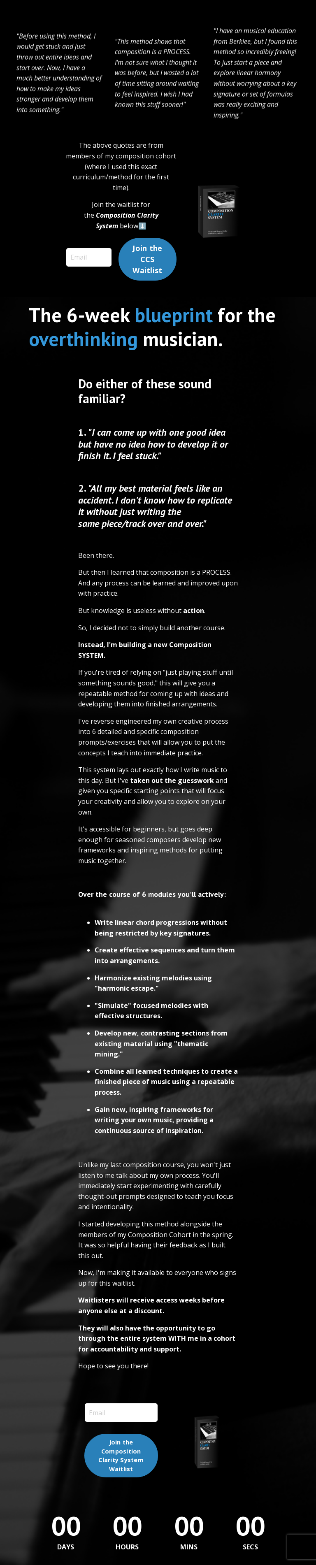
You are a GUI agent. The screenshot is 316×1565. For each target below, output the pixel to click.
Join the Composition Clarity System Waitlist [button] (121, 1455)
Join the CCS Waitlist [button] (147, 259)
